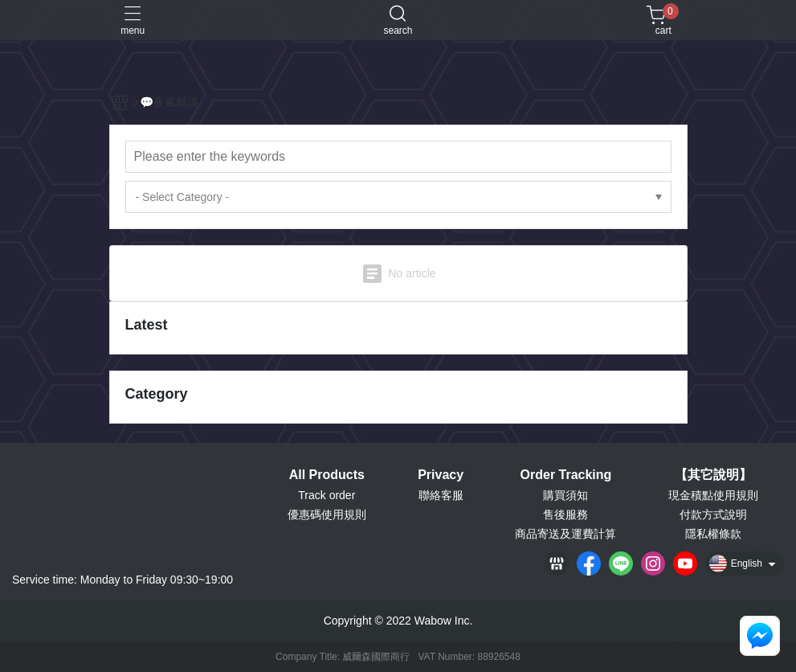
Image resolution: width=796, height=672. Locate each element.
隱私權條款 (713, 533)
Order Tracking (566, 475)
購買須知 (565, 495)
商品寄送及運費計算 (565, 533)
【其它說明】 (713, 475)
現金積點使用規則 (713, 495)
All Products (327, 475)
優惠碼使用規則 (327, 514)
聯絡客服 (440, 495)
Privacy (440, 475)
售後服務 (565, 514)
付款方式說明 (713, 514)
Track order (326, 495)
